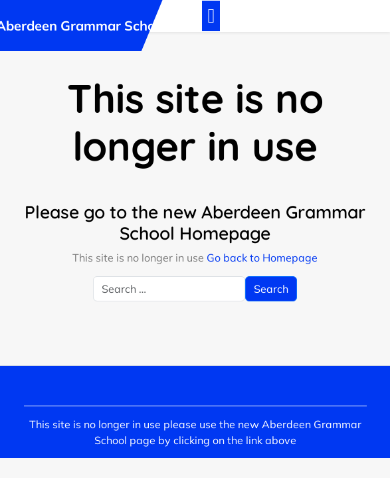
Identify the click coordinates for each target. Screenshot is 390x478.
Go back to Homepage (262, 257)
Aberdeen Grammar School (81, 25)
